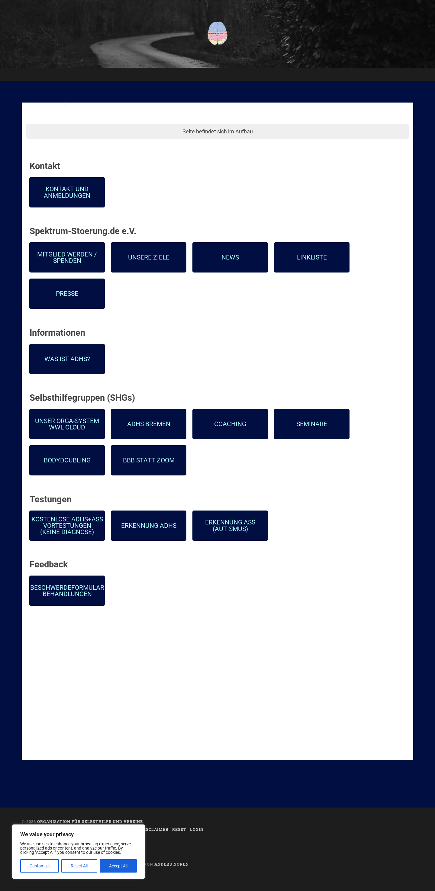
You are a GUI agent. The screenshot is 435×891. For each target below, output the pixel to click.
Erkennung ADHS (148, 525)
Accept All (118, 865)
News (230, 257)
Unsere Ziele (148, 257)
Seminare (311, 424)
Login (197, 829)
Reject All (79, 865)
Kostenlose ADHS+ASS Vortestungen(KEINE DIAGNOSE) (67, 525)
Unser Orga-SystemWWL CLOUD (67, 424)
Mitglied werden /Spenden (67, 257)
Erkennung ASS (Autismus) (230, 525)
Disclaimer (155, 829)
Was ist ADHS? (67, 359)
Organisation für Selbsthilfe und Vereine (90, 821)
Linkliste (312, 257)
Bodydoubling (67, 460)
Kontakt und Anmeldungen (67, 192)
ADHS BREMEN (148, 424)
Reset (179, 829)
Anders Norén (171, 864)
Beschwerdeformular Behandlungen (67, 591)
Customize (40, 865)
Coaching (230, 424)
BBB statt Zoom (149, 460)
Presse (67, 293)
